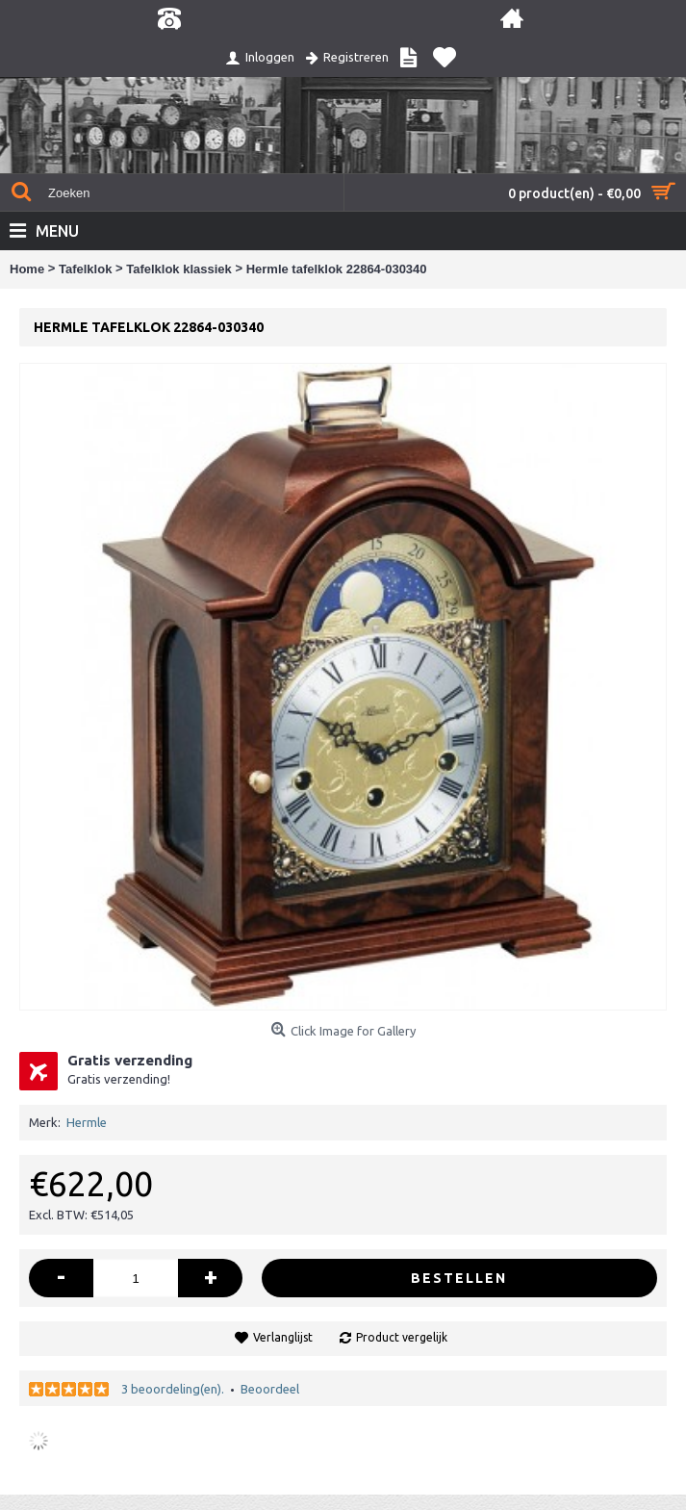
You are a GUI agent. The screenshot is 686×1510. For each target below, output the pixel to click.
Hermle (86, 1122)
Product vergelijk (401, 1337)
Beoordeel (270, 1388)
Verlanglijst (283, 1337)
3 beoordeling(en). (172, 1388)
